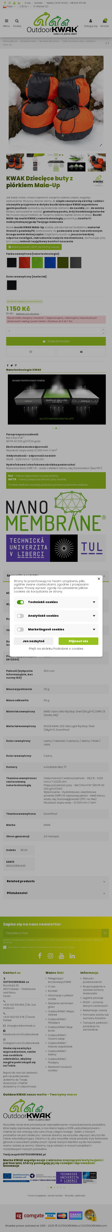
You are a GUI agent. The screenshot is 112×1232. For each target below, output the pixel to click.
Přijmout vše (78, 641)
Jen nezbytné (34, 641)
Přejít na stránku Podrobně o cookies (56, 649)
